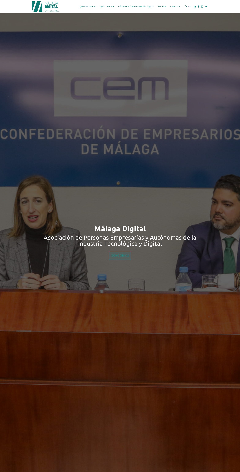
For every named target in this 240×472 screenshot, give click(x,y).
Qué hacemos (107, 6)
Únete (188, 6)
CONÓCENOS (120, 255)
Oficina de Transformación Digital (136, 6)
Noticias (162, 6)
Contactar (175, 6)
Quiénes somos (88, 6)
